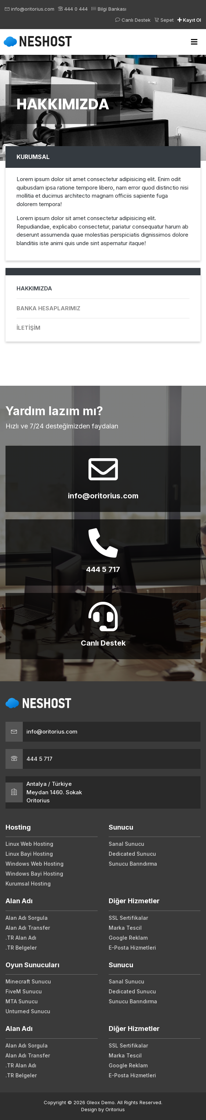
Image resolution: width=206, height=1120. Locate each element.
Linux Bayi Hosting (29, 854)
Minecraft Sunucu (28, 981)
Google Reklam (128, 937)
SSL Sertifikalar (128, 918)
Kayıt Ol (189, 20)
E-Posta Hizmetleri (132, 947)
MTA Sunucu (22, 1001)
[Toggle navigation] (194, 42)
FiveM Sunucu (24, 991)
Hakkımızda (34, 288)
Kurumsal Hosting (28, 883)
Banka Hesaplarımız (48, 308)
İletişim (28, 327)
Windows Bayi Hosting (34, 873)
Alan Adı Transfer (28, 928)
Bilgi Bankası (108, 9)
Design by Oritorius (103, 1109)
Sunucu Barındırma (133, 864)
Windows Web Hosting (35, 864)
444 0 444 (73, 9)
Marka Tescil (125, 928)
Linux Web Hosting (29, 844)
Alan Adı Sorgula (27, 918)
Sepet (164, 20)
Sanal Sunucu (126, 844)
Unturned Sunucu (28, 1011)
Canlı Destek (133, 20)
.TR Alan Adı (21, 937)
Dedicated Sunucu (132, 854)
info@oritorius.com (29, 9)
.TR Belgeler (21, 947)
